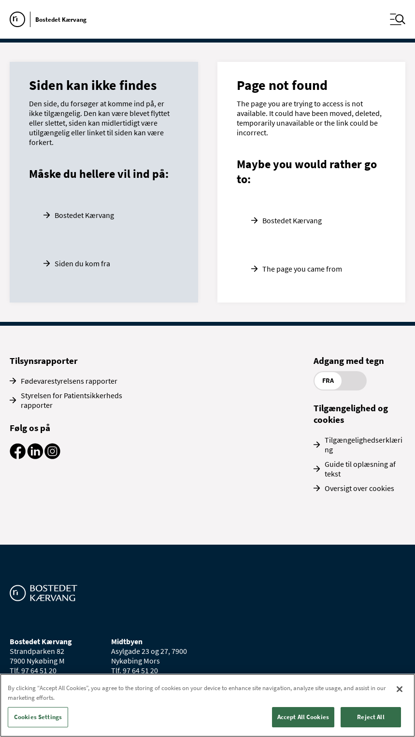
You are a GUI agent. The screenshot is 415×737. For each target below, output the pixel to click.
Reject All (370, 717)
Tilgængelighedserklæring (363, 444)
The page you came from (302, 269)
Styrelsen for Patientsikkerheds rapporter (71, 400)
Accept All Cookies (303, 717)
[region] (207, 705)
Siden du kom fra (82, 263)
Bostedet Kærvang (84, 215)
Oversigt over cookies (359, 488)
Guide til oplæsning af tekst (360, 468)
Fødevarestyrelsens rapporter (69, 381)
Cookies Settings (38, 717)
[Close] (399, 689)
